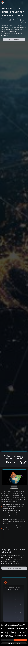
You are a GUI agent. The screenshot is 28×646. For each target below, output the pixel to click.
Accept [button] (20, 639)
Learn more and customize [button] (14, 643)
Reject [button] (7, 639)
